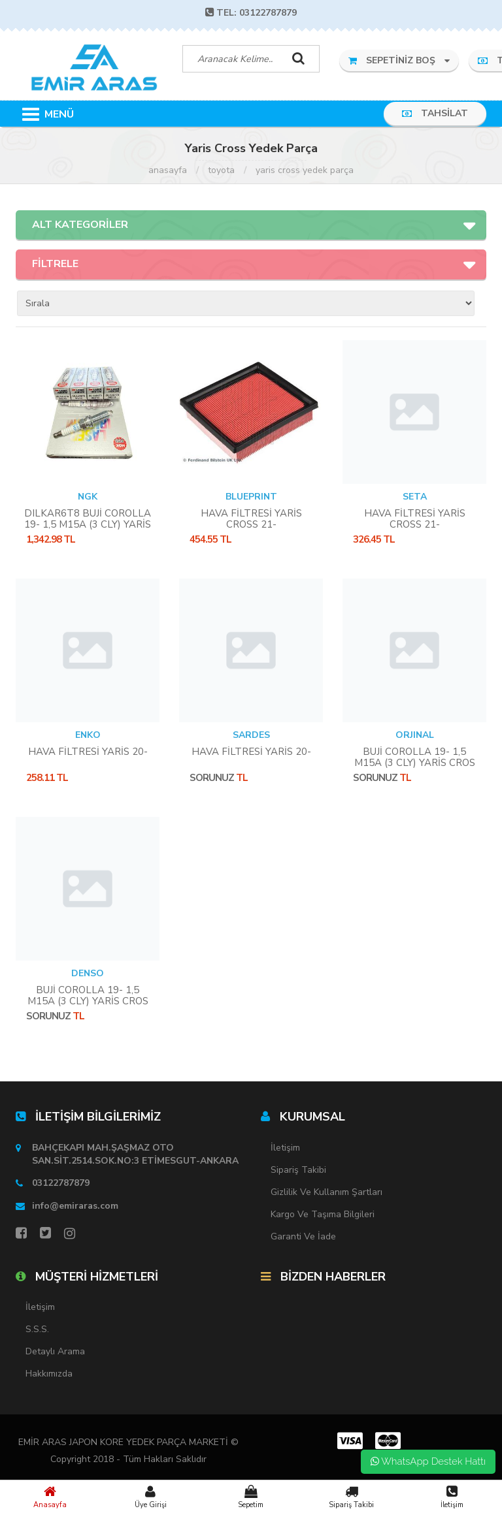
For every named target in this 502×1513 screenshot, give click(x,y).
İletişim (451, 1497)
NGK (87, 496)
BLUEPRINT (251, 496)
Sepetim (251, 1497)
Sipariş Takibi (351, 1497)
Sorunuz (212, 777)
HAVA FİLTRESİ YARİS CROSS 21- (251, 519)
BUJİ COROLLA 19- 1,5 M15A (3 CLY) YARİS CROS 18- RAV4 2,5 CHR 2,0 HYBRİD (414, 768)
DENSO (87, 973)
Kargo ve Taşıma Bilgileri (323, 1214)
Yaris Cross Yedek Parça (305, 170)
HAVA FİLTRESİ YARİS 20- (88, 751)
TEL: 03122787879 (251, 13)
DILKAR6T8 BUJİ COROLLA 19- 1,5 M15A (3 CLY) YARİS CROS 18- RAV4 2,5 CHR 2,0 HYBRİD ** (88, 530)
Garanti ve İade (303, 1236)
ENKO (88, 735)
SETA (415, 496)
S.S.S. (37, 1329)
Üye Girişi (151, 1497)
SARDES (251, 735)
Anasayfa (50, 1497)
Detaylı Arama (55, 1351)
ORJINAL (414, 735)
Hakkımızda (49, 1373)
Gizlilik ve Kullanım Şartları (326, 1192)
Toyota (221, 170)
